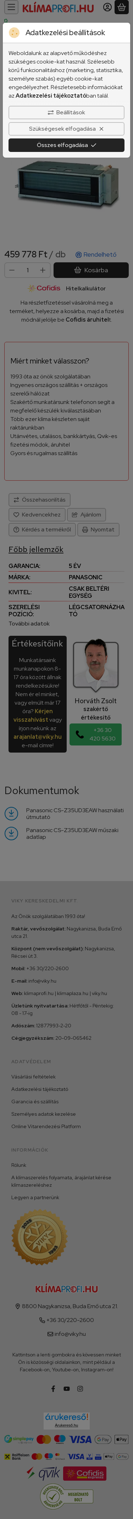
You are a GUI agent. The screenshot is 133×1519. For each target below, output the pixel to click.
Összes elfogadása (66, 145)
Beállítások (66, 112)
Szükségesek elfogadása (66, 128)
